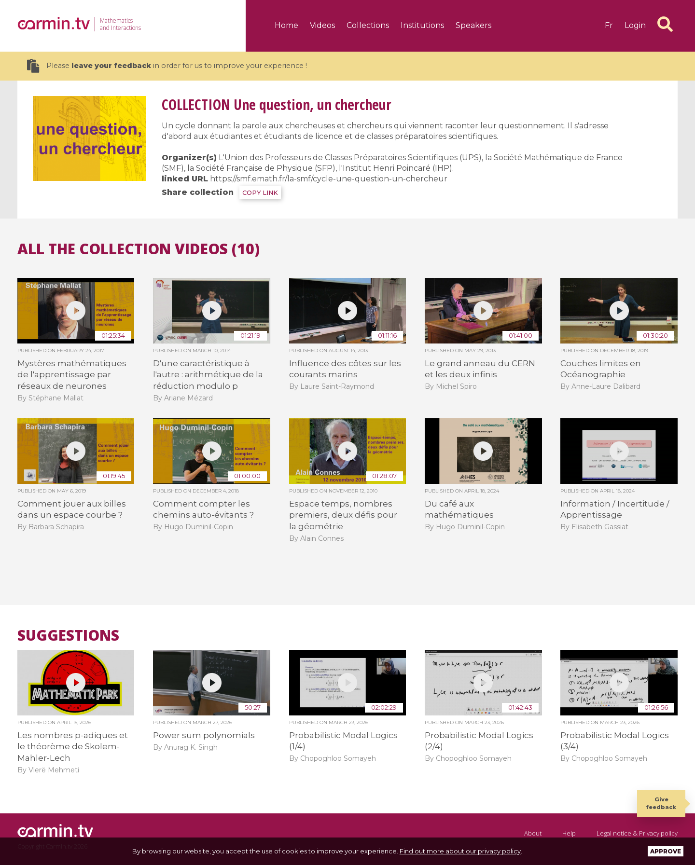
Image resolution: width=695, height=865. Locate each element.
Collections (368, 25)
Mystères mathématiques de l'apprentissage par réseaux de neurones (71, 374)
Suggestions (68, 635)
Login (635, 25)
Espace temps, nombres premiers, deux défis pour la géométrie (343, 515)
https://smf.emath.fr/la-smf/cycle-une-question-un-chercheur (328, 178)
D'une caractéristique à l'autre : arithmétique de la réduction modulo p (208, 374)
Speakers (473, 25)
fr (609, 25)
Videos (322, 25)
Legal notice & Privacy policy (637, 833)
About (533, 833)
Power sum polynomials (204, 735)
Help (569, 833)
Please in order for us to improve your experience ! (167, 66)
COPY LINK (260, 192)
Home (286, 25)
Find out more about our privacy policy (460, 851)
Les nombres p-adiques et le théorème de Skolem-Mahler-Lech (72, 746)
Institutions (422, 25)
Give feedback (661, 803)
